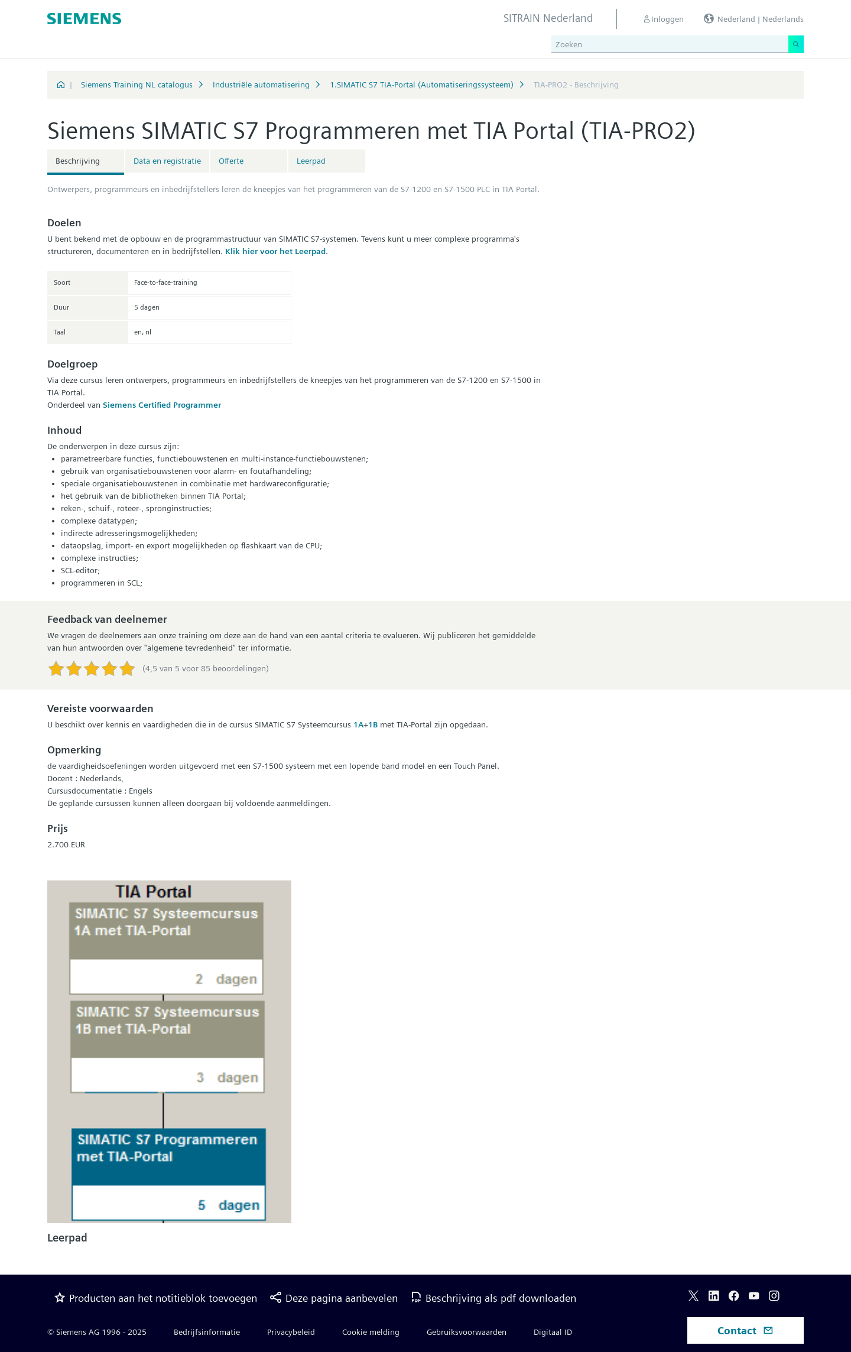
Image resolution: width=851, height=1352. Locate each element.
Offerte (231, 160)
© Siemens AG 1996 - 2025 (97, 1332)
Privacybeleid (291, 1332)
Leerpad (311, 160)
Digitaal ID (553, 1332)
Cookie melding (370, 1332)
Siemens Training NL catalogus (137, 84)
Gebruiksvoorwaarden (466, 1332)
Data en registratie (167, 160)
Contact (745, 1330)
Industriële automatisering (261, 84)
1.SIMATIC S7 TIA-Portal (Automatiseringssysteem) (422, 84)
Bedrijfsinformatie (207, 1332)
